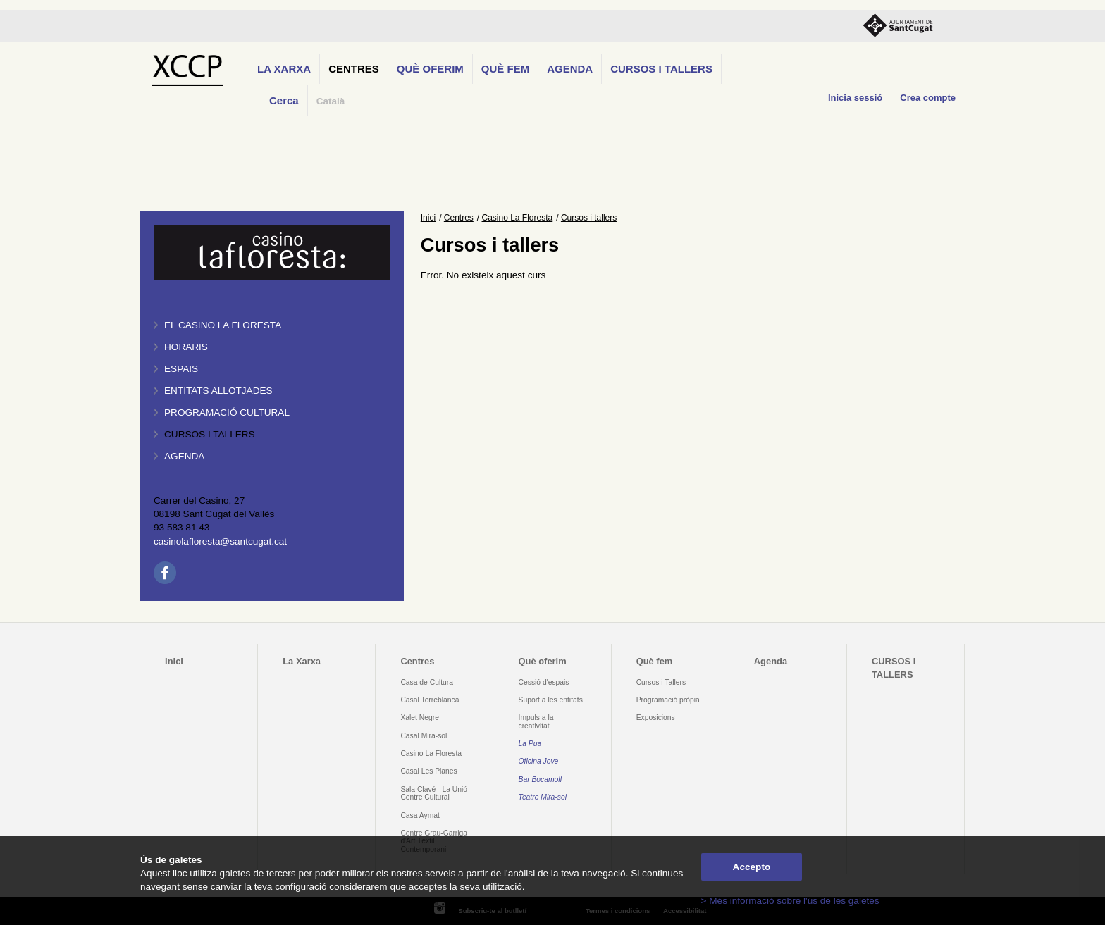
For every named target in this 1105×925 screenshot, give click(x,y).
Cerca (284, 100)
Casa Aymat (420, 815)
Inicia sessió (855, 97)
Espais (181, 369)
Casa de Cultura (426, 682)
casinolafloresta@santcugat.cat (220, 541)
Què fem (505, 69)
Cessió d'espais (544, 682)
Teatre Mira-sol (543, 797)
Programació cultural (227, 412)
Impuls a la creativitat (536, 721)
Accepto (752, 867)
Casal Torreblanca (429, 700)
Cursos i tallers (209, 434)
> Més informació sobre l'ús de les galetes (790, 900)
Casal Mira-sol (423, 736)
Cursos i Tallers (661, 682)
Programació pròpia (668, 700)
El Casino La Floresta (222, 325)
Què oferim (430, 69)
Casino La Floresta (517, 218)
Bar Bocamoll (540, 779)
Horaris (186, 347)
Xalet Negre (419, 717)
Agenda (570, 69)
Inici (428, 218)
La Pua (530, 743)
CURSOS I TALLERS (661, 69)
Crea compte (928, 97)
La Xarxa (284, 69)
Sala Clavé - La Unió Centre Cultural (433, 793)
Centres (353, 69)
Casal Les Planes (428, 771)
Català (330, 101)
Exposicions (655, 717)
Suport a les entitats (551, 700)
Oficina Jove (539, 761)
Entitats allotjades (218, 390)
